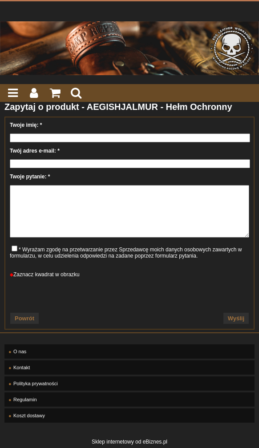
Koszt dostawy (29, 415)
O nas (19, 351)
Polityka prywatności (35, 383)
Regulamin (25, 399)
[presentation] (129, 295)
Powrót (24, 318)
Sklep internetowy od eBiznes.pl (129, 442)
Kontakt (21, 367)
